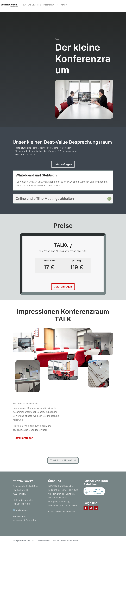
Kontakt (64, 5)
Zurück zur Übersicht (63, 460)
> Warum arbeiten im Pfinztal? (62, 511)
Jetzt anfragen (63, 164)
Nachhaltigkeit (19, 516)
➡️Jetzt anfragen (21, 510)
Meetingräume (49, 5)
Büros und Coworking (32, 5)
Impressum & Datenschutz (25, 520)
